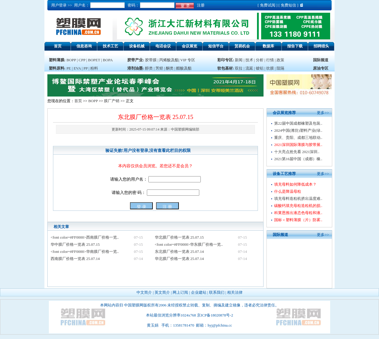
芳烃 (159, 68)
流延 (248, 68)
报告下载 (295, 46)
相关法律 (235, 292)
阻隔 (280, 68)
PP (85, 68)
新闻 (239, 60)
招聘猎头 (321, 46)
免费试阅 (267, 5)
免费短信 (288, 5)
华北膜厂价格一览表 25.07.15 (179, 237)
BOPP (71, 60)
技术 (249, 60)
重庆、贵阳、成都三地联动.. (298, 137)
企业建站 (198, 292)
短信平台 (216, 46)
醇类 (149, 68)
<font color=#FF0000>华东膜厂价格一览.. (189, 244)
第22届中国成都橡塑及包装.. (298, 123)
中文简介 (144, 292)
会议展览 (189, 46)
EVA (77, 68)
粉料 (94, 68)
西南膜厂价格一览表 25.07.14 (75, 258)
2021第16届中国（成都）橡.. (298, 159)
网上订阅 (180, 292)
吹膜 (270, 68)
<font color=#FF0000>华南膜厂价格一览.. (85, 251)
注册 (200, 5)
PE (68, 68)
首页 (58, 46)
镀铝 (260, 68)
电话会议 (163, 46)
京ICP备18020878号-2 (215, 315)
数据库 (268, 46)
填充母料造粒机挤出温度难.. (298, 198)
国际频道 (320, 60)
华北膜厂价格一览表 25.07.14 (179, 258)
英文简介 (162, 292)
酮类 (170, 68)
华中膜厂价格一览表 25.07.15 (75, 244)
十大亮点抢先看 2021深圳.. (296, 152)
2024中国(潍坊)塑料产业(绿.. (298, 130)
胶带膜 (151, 60)
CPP (82, 60)
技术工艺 (110, 46)
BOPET (94, 60)
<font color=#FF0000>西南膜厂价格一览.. (85, 237)
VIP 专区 (187, 60)
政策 (280, 60)
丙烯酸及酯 (169, 60)
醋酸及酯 (184, 68)
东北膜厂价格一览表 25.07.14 (179, 251)
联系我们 (216, 292)
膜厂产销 (111, 101)
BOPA (108, 60)
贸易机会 (242, 46)
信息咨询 (84, 46)
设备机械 (136, 46)
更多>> (323, 112)
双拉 (239, 68)
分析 (260, 60)
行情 (270, 60)
